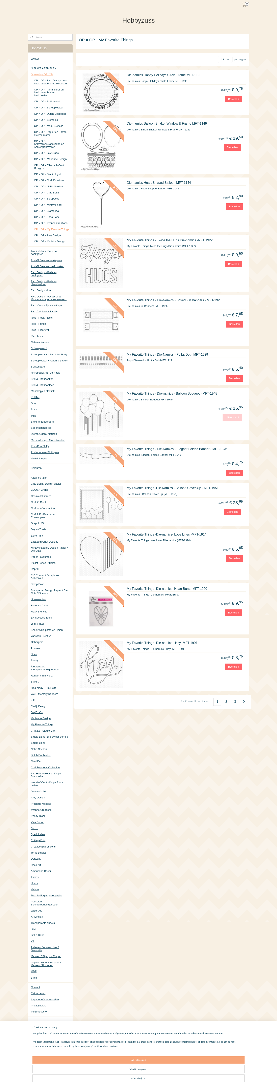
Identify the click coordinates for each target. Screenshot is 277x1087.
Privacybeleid (38, 1005)
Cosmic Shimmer (41, 496)
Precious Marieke (41, 803)
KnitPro (35, 397)
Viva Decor (37, 822)
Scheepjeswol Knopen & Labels (49, 360)
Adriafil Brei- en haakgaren (46, 260)
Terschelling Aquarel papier (46, 895)
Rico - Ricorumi (40, 329)
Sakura (35, 681)
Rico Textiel (37, 336)
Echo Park (37, 535)
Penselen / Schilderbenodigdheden (44, 903)
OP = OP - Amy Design (47, 235)
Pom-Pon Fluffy (40, 446)
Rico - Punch (38, 323)
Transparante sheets (43, 922)
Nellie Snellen (39, 749)
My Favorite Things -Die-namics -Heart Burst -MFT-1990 (167, 588)
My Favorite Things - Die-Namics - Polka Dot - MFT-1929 (167, 354)
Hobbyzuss (37, 1066)
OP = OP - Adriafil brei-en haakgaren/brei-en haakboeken (49, 92)
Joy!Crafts (37, 712)
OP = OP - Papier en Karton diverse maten (50, 133)
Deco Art (36, 864)
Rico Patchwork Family (44, 311)
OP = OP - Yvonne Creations (51, 223)
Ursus (34, 883)
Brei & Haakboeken (42, 378)
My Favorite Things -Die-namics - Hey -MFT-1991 (162, 643)
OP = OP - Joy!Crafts (46, 152)
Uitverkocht (232, 417)
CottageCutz (38, 840)
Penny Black (38, 815)
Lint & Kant (37, 935)
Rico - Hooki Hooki (42, 317)
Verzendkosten (39, 1011)
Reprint (35, 568)
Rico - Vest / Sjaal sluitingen (47, 305)
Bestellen (233, 98)
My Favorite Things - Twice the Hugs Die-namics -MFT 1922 (170, 240)
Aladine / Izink (39, 477)
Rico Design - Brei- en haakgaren (43, 274)
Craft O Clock (39, 502)
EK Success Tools (41, 617)
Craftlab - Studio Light (43, 730)
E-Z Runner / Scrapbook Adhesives (45, 577)
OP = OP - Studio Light (47, 174)
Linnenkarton (38, 599)
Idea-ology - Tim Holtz (43, 687)
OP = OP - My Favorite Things (51, 229)
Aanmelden (40, 1053)
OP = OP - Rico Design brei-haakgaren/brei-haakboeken (50, 82)
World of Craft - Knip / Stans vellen (47, 784)
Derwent (36, 858)
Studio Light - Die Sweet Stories (49, 736)
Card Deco (37, 761)
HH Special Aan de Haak (45, 372)
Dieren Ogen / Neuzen (44, 433)
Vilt (32, 941)
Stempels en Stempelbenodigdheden (44, 668)
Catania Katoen (40, 342)
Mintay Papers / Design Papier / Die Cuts (49, 549)
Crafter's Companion (43, 508)
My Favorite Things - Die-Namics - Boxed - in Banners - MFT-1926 (174, 300)
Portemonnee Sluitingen (45, 452)
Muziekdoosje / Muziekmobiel (48, 440)
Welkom (35, 58)
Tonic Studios (38, 852)
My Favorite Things (42, 724)
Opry (33, 403)
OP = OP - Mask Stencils (48, 125)
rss (157, 1079)
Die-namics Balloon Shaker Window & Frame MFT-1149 (167, 123)
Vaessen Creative (41, 635)
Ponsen (35, 648)
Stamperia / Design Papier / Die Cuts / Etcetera (49, 592)
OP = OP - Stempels (46, 119)
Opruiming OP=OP (42, 74)
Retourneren (38, 993)
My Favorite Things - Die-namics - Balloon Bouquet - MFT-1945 (172, 393)
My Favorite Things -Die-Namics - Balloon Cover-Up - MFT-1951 (173, 488)
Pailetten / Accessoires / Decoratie (45, 949)
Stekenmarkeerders (42, 421)
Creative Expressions (43, 846)
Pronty (35, 660)
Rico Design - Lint (41, 290)
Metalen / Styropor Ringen (46, 956)
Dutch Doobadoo (41, 755)
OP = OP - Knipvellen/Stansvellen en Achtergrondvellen (49, 144)
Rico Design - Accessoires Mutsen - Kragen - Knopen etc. (49, 298)
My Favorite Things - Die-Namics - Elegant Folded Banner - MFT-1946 (177, 449)
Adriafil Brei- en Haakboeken (47, 266)
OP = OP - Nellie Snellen (48, 186)
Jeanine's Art (38, 791)
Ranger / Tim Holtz (42, 675)
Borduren (36, 467)
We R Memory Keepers (44, 693)
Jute (33, 929)
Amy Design (38, 797)
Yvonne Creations (41, 809)
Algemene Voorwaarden (45, 999)
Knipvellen (37, 916)
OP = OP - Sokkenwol (46, 101)
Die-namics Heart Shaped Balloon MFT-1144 (159, 182)
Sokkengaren (38, 366)
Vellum (35, 889)
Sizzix (34, 828)
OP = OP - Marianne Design (50, 159)
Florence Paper (40, 605)
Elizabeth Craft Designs (44, 541)
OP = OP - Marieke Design (49, 241)
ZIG (33, 700)
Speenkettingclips (41, 427)
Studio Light (38, 742)
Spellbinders (38, 834)
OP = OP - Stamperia (46, 210)
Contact (35, 987)
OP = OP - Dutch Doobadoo (50, 113)
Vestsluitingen (39, 458)
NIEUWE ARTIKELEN (43, 68)
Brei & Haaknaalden (42, 384)
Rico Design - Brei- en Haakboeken (43, 283)
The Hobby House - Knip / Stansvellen (46, 775)
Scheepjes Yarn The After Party (49, 354)
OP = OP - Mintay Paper (48, 204)
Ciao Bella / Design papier (46, 483)
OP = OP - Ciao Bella (46, 192)
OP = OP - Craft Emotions (49, 180)
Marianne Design (41, 718)
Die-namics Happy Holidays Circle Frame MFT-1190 (164, 75)
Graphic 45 (37, 523)
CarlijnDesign (38, 706)
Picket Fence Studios (43, 562)
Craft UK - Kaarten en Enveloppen (43, 516)
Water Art (36, 910)
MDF (33, 971)
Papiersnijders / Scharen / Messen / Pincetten (46, 964)
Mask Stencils (39, 611)
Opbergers (37, 642)
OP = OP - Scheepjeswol (48, 107)
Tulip (33, 415)
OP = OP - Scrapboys (46, 198)
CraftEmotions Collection (45, 767)
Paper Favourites (41, 556)
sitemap (150, 1079)
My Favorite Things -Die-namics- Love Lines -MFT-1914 (166, 534)
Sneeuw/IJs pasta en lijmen (47, 629)
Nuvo (34, 654)
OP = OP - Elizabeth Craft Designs (49, 167)
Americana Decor (41, 871)
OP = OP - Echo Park (46, 216)
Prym (34, 409)
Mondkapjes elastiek (43, 391)
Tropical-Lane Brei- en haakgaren (44, 252)
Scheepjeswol (39, 348)
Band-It (35, 977)
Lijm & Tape (38, 623)
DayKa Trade (38, 529)
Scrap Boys (37, 584)
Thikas (35, 877)
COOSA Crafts (39, 489)
